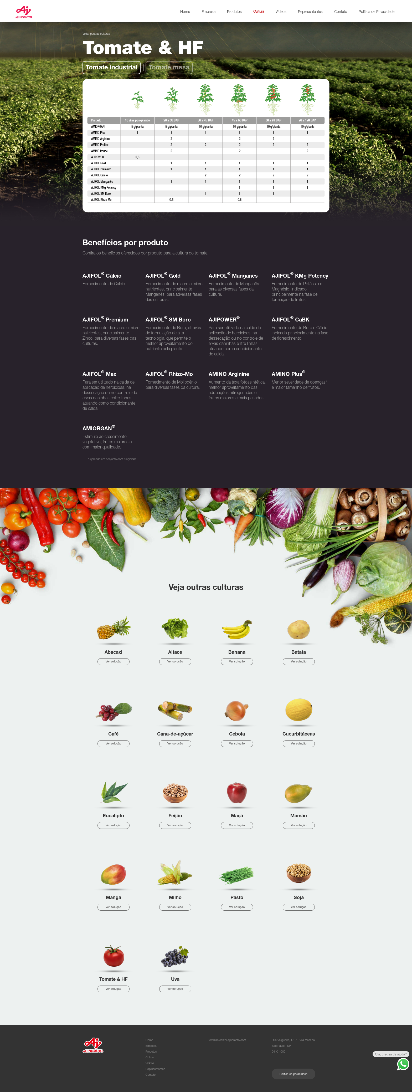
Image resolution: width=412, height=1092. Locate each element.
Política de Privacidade (376, 12)
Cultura (258, 12)
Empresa (208, 12)
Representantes (310, 12)
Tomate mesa (169, 68)
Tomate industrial (111, 68)
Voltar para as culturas (96, 34)
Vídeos (281, 12)
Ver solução (113, 661)
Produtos (234, 12)
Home (185, 12)
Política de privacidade (293, 1074)
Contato (340, 12)
